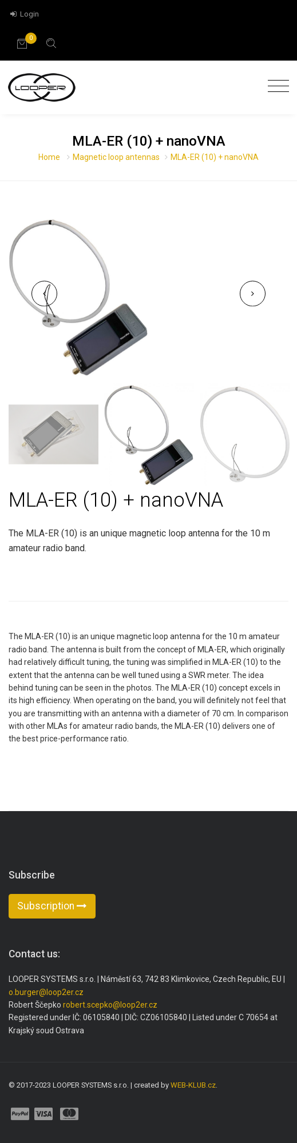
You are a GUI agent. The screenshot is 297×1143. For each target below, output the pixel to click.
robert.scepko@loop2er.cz (110, 1004)
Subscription (52, 906)
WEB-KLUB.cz (193, 1085)
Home (49, 157)
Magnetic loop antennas (116, 157)
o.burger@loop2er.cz (46, 992)
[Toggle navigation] (275, 87)
